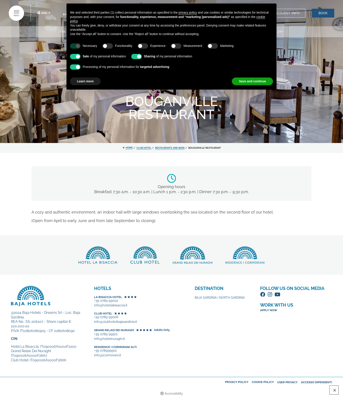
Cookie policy (263, 382)
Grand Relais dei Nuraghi (114, 330)
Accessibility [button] (173, 393)
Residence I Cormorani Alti (115, 347)
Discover (98, 255)
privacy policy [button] (187, 12)
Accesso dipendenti (316, 382)
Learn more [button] (85, 81)
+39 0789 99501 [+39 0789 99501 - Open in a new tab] (105, 334)
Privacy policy (236, 382)
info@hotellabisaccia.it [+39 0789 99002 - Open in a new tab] (110, 305)
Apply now (268, 310)
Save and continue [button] (252, 81)
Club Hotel (103, 313)
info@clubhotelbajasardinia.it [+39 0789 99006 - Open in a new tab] (115, 321)
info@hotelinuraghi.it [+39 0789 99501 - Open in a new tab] (109, 339)
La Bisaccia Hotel (108, 297)
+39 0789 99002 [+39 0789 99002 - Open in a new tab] (106, 300)
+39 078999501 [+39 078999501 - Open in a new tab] (105, 350)
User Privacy (287, 382)
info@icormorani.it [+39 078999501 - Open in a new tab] (107, 355)
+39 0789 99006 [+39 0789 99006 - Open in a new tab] (106, 317)
